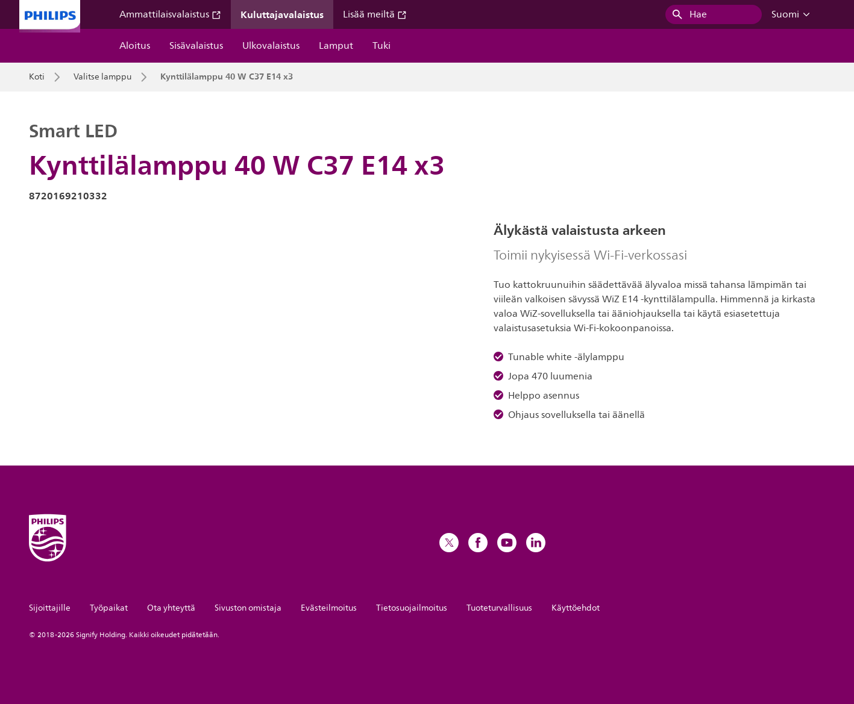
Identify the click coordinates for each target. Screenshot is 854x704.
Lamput (336, 46)
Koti (37, 77)
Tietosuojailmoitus (411, 608)
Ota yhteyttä (171, 608)
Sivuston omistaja (248, 608)
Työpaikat (109, 608)
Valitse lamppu (102, 77)
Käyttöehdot (575, 608)
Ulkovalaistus (271, 46)
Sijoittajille (50, 608)
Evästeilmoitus (329, 608)
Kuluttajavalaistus (282, 14)
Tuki (381, 46)
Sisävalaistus (196, 46)
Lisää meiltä (375, 14)
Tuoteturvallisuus (499, 608)
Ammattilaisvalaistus (170, 14)
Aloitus (134, 46)
